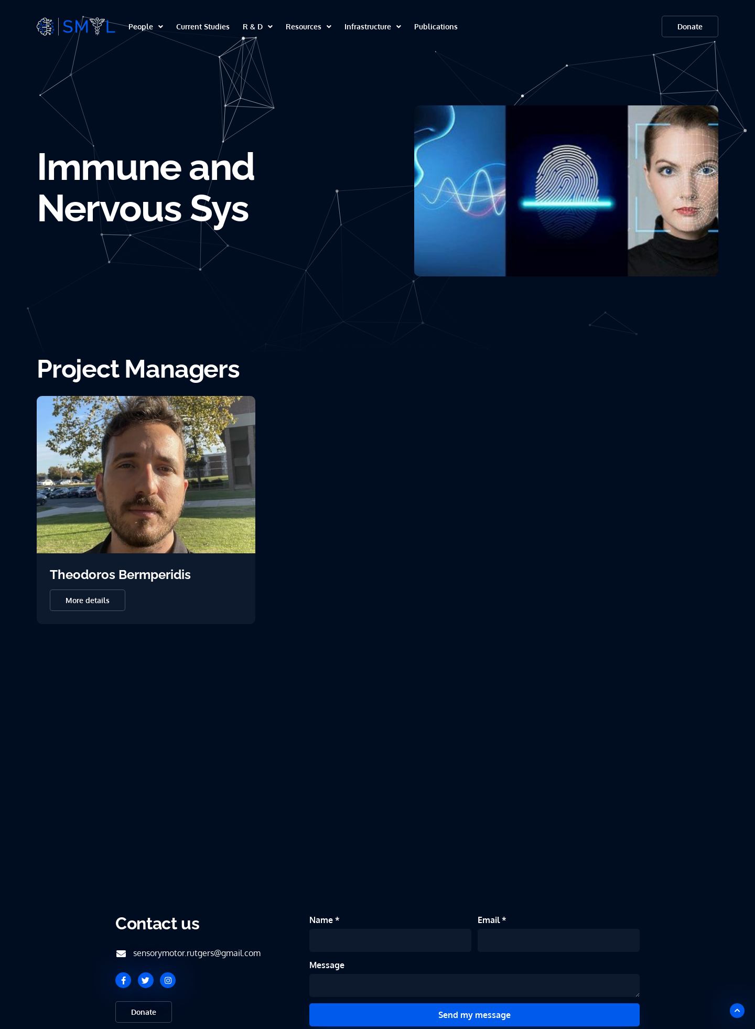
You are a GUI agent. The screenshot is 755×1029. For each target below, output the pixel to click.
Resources (308, 26)
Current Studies (203, 26)
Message (326, 965)
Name (322, 920)
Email (490, 920)
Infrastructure (372, 26)
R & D (258, 26)
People (145, 26)
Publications (436, 26)
